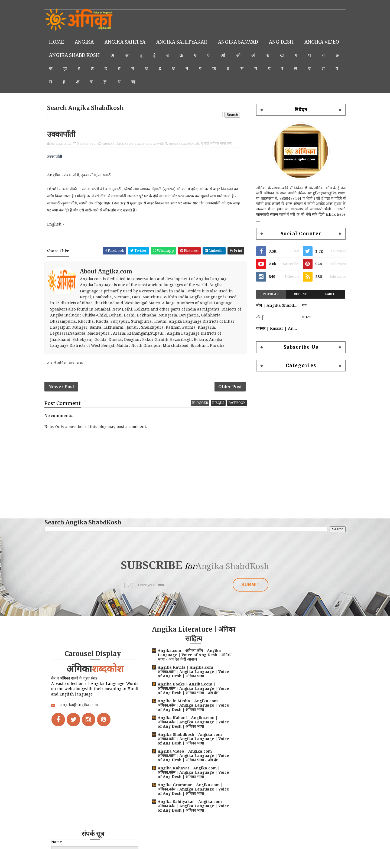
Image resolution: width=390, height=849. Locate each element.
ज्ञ (160, 82)
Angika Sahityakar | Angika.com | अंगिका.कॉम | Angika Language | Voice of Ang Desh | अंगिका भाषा (191, 806)
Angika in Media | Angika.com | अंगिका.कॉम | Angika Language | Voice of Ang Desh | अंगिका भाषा (191, 705)
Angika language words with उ (142, 143)
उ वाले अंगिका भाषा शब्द (217, 143)
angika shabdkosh (184, 143)
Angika (84, 42)
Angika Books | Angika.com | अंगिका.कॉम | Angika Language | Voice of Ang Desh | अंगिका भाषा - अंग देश (191, 688)
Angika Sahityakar (182, 42)
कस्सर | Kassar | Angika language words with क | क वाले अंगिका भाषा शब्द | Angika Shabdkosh (277, 328)
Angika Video (66, 55)
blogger (199, 403)
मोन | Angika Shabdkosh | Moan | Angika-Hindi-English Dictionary (277, 305)
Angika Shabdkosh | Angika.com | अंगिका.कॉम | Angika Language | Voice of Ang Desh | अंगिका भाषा (191, 739)
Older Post (229, 386)
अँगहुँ (259, 317)
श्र (174, 82)
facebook (236, 403)
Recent (300, 294)
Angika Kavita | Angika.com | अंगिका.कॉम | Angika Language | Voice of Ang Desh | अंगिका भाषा (191, 671)
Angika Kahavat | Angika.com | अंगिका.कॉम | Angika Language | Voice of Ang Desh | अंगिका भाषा (191, 772)
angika (109, 143)
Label (329, 294)
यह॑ (303, 305)
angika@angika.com (79, 705)
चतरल (306, 317)
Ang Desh (281, 42)
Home (56, 42)
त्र (146, 82)
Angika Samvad (238, 42)
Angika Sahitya (125, 42)
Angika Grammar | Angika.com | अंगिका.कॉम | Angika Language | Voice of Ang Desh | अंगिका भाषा (191, 789)
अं (299, 55)
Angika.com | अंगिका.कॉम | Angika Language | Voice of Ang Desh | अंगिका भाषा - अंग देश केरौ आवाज (187, 655)
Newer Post (61, 386)
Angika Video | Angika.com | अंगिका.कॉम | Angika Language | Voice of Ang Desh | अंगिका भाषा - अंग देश (191, 755)
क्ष (133, 82)
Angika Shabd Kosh (120, 55)
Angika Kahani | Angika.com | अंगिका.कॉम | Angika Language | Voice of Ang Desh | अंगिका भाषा (191, 722)
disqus (217, 403)
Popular (271, 294)
